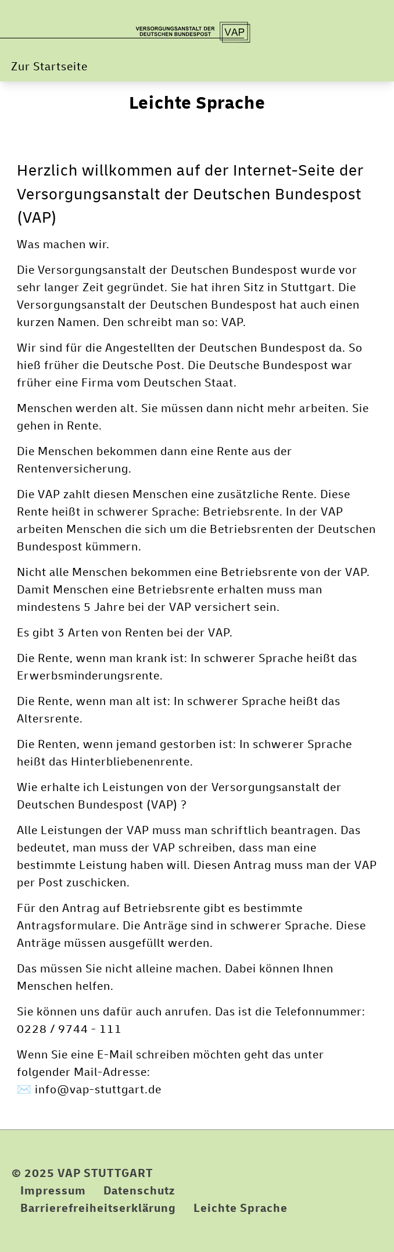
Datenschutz (139, 1190)
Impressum (53, 1190)
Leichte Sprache (197, 103)
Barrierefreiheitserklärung (98, 1208)
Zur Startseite (49, 66)
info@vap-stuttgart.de (98, 1089)
